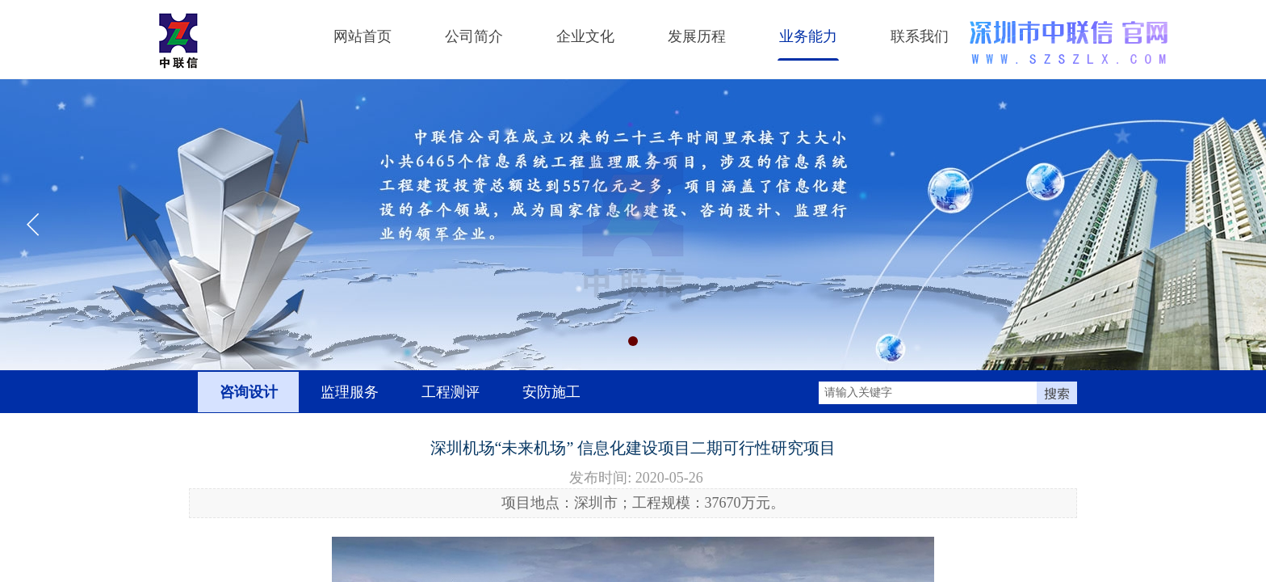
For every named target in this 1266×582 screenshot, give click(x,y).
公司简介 (474, 36)
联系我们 (920, 36)
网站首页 (362, 36)
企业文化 (585, 36)
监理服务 (350, 392)
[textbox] (928, 393)
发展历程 (697, 36)
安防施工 (551, 392)
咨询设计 (249, 392)
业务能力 (808, 36)
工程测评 (450, 392)
